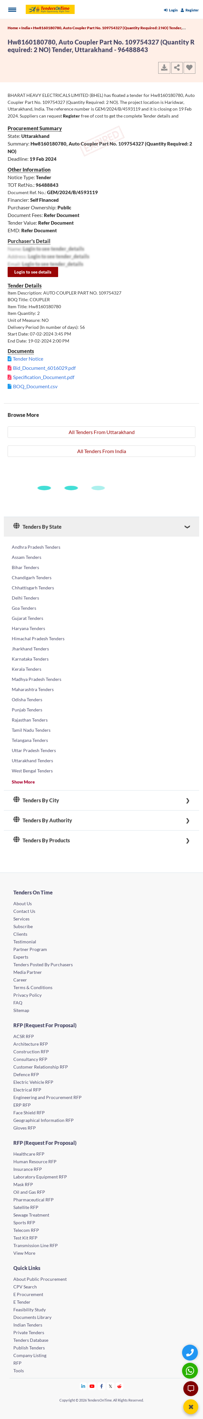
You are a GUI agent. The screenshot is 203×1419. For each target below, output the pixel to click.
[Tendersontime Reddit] (120, 1386)
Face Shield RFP (29, 1112)
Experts (20, 957)
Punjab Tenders (27, 709)
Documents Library (32, 1317)
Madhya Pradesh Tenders (36, 679)
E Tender (21, 1302)
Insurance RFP (27, 1169)
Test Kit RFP (25, 1237)
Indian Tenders (27, 1324)
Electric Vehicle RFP (33, 1082)
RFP (17, 1363)
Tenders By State (37, 527)
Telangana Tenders (30, 740)
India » (27, 27)
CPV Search (25, 1286)
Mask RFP (23, 1184)
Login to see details (32, 272)
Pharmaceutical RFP (33, 1199)
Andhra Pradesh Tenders (36, 547)
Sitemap (21, 1010)
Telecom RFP (26, 1230)
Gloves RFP (24, 1127)
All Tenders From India (101, 451)
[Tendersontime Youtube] (92, 1386)
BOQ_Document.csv (35, 386)
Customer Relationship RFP (40, 1066)
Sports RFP (24, 1222)
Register (190, 10)
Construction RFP (31, 1051)
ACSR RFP (23, 1036)
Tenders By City (36, 800)
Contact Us (24, 911)
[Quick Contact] (190, 1352)
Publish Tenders (29, 1347)
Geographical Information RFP (43, 1120)
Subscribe (23, 926)
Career (20, 979)
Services (21, 918)
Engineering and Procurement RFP (47, 1097)
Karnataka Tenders (30, 659)
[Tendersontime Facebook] (102, 1386)
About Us (22, 903)
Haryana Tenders (28, 628)
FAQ (17, 1002)
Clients (20, 934)
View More (24, 1253)
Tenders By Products (41, 840)
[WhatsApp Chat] (190, 1370)
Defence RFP (26, 1074)
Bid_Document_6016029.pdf (44, 368)
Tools (18, 1370)
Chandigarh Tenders (31, 577)
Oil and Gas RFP (29, 1192)
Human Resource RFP (35, 1161)
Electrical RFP (27, 1089)
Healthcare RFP (28, 1154)
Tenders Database (30, 1340)
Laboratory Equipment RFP (40, 1176)
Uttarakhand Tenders (32, 760)
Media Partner (27, 972)
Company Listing (29, 1355)
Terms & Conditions (32, 987)
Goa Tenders (24, 608)
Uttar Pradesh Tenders (34, 750)
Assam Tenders (26, 557)
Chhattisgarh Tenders (33, 587)
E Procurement (28, 1294)
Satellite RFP (25, 1207)
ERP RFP (22, 1105)
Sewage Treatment (31, 1215)
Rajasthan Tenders (30, 720)
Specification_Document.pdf (43, 377)
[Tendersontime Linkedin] (83, 1386)
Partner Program (30, 949)
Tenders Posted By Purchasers (43, 964)
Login (171, 10)
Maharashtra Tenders (33, 689)
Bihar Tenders (25, 567)
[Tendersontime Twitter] (111, 1386)
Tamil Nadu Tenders (31, 730)
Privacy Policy (27, 995)
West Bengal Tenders (32, 770)
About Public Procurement (40, 1279)
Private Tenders (28, 1332)
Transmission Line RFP (35, 1245)
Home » (14, 27)
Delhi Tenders (25, 598)
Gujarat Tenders (27, 618)
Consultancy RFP (30, 1059)
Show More (23, 781)
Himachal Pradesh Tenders (38, 638)
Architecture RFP (30, 1044)
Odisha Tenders (27, 699)
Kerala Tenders (26, 669)
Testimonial (24, 941)
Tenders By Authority (42, 820)
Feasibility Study (29, 1309)
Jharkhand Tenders (30, 648)
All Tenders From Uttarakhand (102, 432)
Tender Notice (28, 359)
